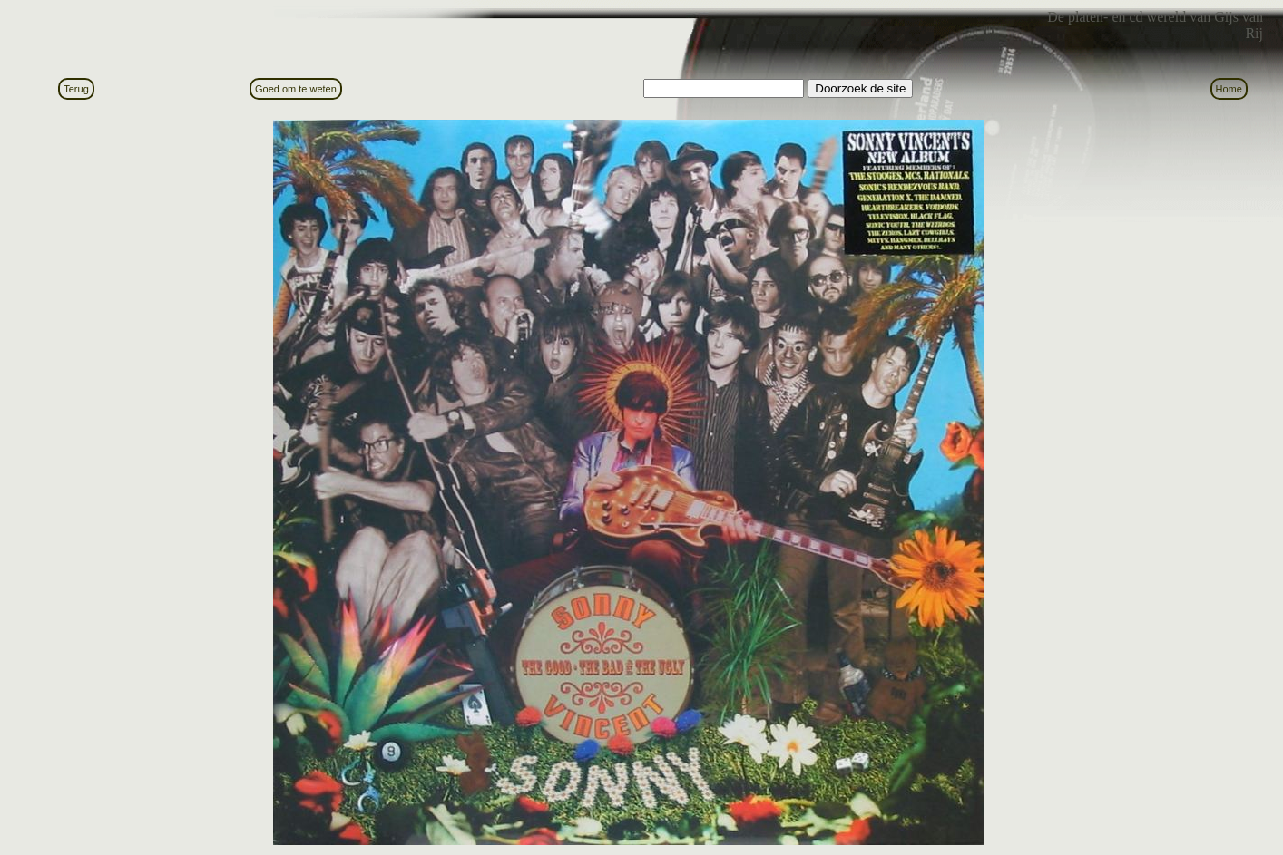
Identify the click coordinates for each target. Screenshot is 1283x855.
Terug (76, 88)
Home (1229, 88)
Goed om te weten (296, 88)
